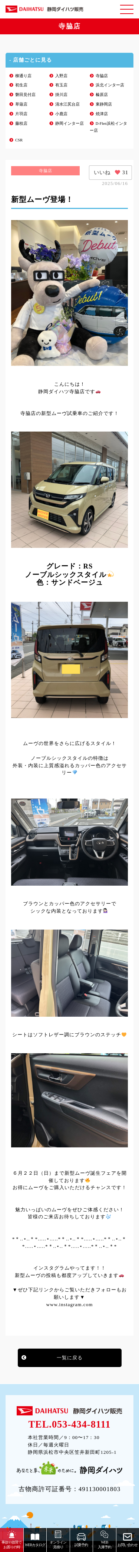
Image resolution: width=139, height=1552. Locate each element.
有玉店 (61, 85)
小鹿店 (61, 114)
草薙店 (21, 104)
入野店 (61, 76)
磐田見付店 (25, 95)
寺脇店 (102, 76)
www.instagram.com (69, 1304)
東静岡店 (104, 104)
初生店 (21, 85)
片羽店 (21, 114)
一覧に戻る (70, 1357)
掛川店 (61, 95)
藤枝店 (21, 123)
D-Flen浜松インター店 (108, 127)
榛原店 (102, 95)
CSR (19, 140)
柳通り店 (23, 76)
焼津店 (102, 114)
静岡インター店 (69, 123)
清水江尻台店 (67, 104)
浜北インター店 (110, 85)
